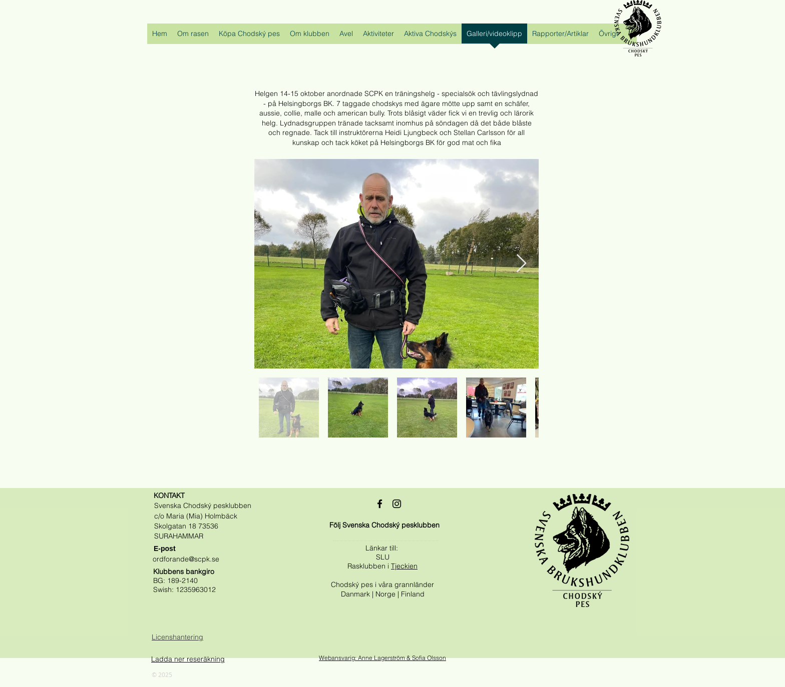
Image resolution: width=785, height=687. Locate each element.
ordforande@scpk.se (186, 559)
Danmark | (358, 594)
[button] (193, 37)
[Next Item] (521, 264)
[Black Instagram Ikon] (397, 504)
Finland (413, 594)
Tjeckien (404, 566)
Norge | (388, 594)
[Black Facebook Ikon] (379, 504)
